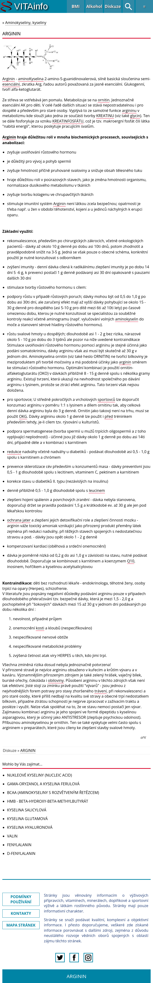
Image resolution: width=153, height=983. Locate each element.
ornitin (103, 100)
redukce (14, 451)
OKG (23, 416)
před (109, 416)
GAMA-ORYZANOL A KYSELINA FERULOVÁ (43, 783)
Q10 (130, 561)
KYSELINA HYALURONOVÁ (29, 827)
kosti (40, 628)
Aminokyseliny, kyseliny (25, 22)
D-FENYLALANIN (21, 853)
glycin (135, 115)
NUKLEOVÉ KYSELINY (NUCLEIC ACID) (39, 775)
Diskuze (113, 6)
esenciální (11, 84)
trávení (100, 691)
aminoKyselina (31, 78)
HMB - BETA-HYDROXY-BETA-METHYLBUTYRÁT (47, 801)
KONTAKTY (21, 913)
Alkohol (94, 6)
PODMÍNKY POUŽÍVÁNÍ (20, 899)
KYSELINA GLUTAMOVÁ (27, 818)
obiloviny (56, 680)
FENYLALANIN (19, 844)
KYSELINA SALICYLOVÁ (26, 810)
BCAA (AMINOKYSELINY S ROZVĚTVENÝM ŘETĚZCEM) (53, 792)
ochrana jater (19, 520)
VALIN (12, 836)
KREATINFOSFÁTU (67, 121)
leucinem (97, 490)
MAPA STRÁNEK (21, 925)
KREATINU (105, 115)
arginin (125, 362)
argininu (129, 110)
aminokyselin (126, 319)
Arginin (8, 78)
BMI (76, 6)
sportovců (106, 399)
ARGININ (28, 750)
